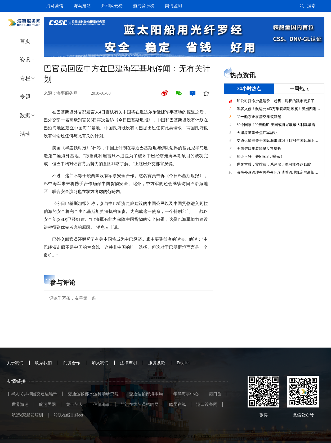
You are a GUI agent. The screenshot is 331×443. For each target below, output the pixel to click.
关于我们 (15, 363)
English (183, 363)
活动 (25, 134)
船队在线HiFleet (68, 415)
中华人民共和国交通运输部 (32, 394)
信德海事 (101, 404)
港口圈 (215, 394)
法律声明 (128, 363)
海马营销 (54, 5)
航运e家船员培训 (27, 415)
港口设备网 (206, 404)
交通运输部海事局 (146, 394)
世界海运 (20, 404)
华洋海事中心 (186, 394)
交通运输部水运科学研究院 (93, 394)
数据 (25, 115)
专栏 (25, 78)
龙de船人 (74, 404)
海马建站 (82, 5)
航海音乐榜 (143, 5)
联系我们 (43, 363)
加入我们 (100, 363)
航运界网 (47, 404)
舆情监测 (173, 5)
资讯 (25, 60)
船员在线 (177, 404)
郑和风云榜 (112, 5)
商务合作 (71, 363)
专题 (25, 97)
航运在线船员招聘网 (139, 404)
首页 (25, 41)
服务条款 (156, 363)
